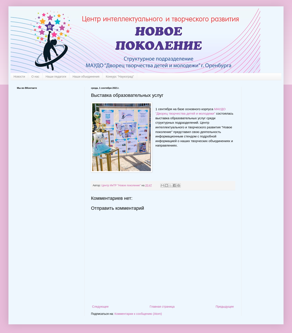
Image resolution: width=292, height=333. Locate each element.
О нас (35, 76)
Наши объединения (86, 76)
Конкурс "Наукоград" (120, 76)
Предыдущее (225, 306)
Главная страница (162, 306)
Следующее (100, 306)
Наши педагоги (56, 76)
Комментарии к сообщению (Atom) (138, 313)
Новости (19, 76)
